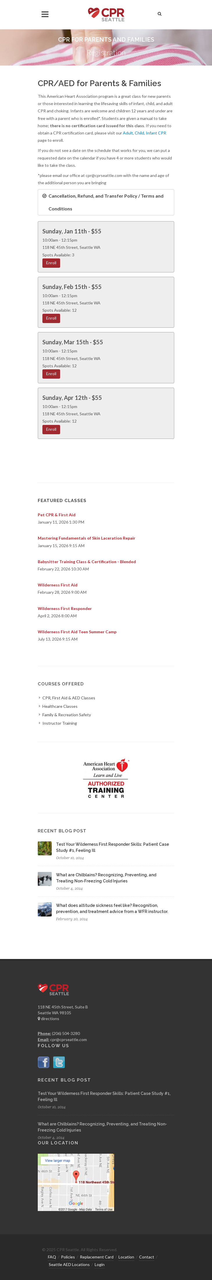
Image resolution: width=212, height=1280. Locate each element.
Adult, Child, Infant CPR (144, 132)
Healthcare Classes (60, 706)
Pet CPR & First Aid (57, 514)
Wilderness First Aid (58, 584)
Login (100, 1264)
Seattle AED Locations (69, 1264)
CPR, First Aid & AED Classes (68, 697)
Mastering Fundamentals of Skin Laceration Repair (86, 538)
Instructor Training (59, 723)
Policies (68, 1256)
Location (126, 1256)
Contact (146, 1256)
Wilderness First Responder (65, 608)
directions (48, 1018)
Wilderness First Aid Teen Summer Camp (77, 631)
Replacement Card (97, 1256)
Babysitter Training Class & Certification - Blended (87, 561)
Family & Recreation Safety (66, 714)
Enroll (51, 262)
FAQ (52, 1256)
